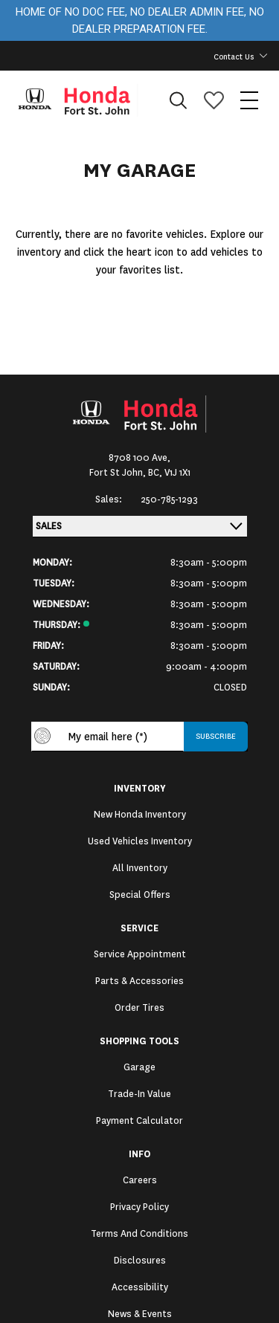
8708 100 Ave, (139, 458)
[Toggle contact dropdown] (263, 55)
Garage (139, 1067)
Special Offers (139, 895)
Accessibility (140, 1287)
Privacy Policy (139, 1207)
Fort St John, (118, 473)
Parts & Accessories (139, 981)
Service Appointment (140, 954)
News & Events (140, 1314)
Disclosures (140, 1261)
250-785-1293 (169, 499)
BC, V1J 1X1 (169, 473)
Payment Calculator (139, 1121)
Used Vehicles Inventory (140, 841)
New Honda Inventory (140, 815)
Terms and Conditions (139, 1234)
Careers (140, 1180)
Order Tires (139, 1008)
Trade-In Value (139, 1094)
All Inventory (139, 868)
